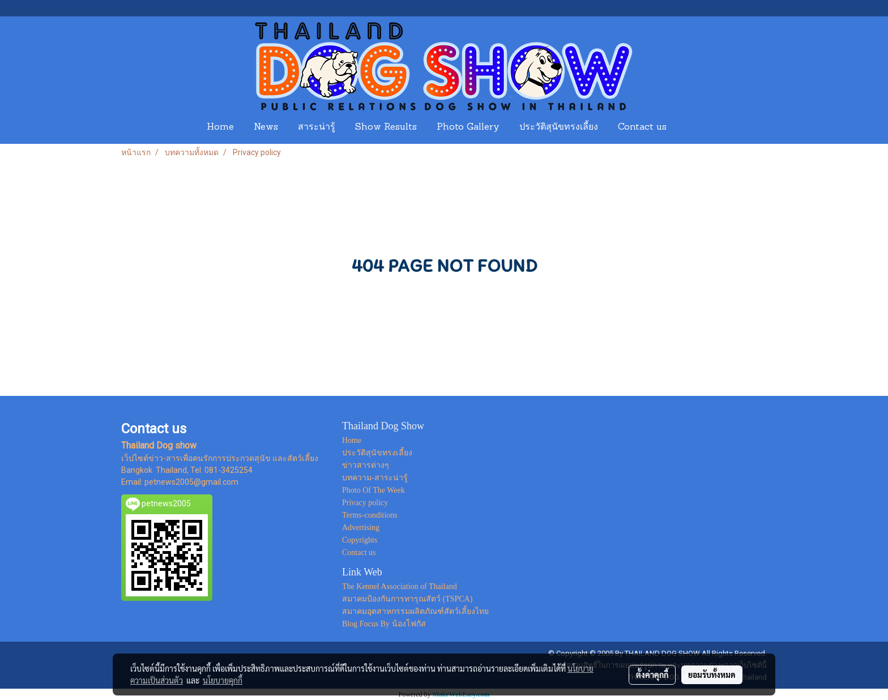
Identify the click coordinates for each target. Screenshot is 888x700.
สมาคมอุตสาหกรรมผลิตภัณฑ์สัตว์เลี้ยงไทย (415, 611)
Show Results (386, 127)
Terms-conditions (370, 515)
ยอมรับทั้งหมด (712, 674)
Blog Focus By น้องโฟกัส (384, 624)
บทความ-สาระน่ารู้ (375, 477)
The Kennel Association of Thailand (399, 586)
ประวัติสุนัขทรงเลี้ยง (558, 127)
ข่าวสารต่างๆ (365, 465)
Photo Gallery (468, 127)
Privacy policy (365, 502)
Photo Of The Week (373, 490)
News (266, 127)
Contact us (642, 127)
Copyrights (359, 540)
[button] (686, 127)
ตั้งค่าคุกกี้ (652, 674)
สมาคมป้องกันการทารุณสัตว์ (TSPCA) (407, 599)
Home (220, 127)
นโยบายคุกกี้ (222, 680)
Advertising (360, 527)
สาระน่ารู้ (316, 127)
